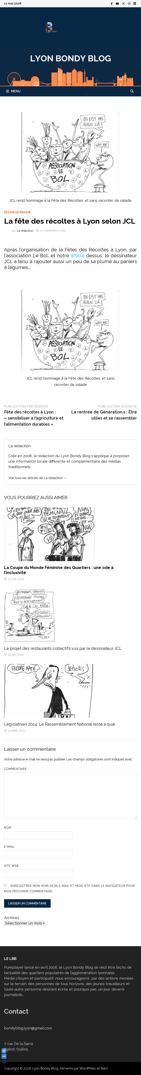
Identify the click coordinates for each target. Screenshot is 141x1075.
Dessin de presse (17, 212)
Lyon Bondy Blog (45, 1068)
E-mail (10, 846)
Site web (11, 865)
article (78, 255)
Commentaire (16, 769)
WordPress (87, 1068)
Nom (9, 827)
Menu (13, 91)
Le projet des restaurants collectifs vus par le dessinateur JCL (63, 648)
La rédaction (25, 230)
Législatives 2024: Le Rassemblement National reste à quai (59, 724)
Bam (104, 1068)
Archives (11, 918)
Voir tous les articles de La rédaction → (37, 478)
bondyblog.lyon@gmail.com (28, 1028)
